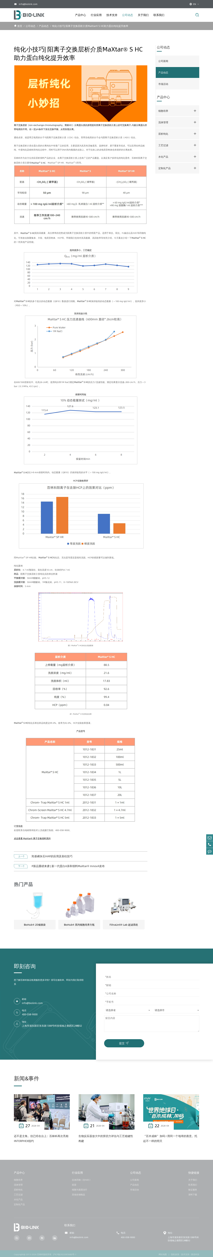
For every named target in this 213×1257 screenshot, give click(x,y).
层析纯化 (163, 134)
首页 (19, 26)
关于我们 (143, 15)
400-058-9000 (29, 1014)
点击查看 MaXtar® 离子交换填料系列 (32, 838)
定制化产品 (164, 168)
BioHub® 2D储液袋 (35, 924)
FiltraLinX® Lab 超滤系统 (124, 924)
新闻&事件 (26, 1078)
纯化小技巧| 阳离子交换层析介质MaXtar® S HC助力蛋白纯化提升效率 (90, 26)
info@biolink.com (28, 4)
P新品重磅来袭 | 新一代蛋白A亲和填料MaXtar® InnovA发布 (68, 866)
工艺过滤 (163, 145)
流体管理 (163, 122)
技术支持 (111, 15)
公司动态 (127, 15)
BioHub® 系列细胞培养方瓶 (79, 924)
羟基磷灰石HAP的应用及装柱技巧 (52, 856)
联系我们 (158, 15)
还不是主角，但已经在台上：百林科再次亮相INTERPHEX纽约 (41, 1138)
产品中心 (80, 15)
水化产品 (163, 156)
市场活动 (163, 84)
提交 (124, 1042)
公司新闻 (163, 61)
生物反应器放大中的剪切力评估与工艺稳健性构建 (105, 1138)
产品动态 (44, 26)
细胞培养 (163, 111)
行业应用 (96, 15)
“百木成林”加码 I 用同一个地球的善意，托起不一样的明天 (170, 1138)
